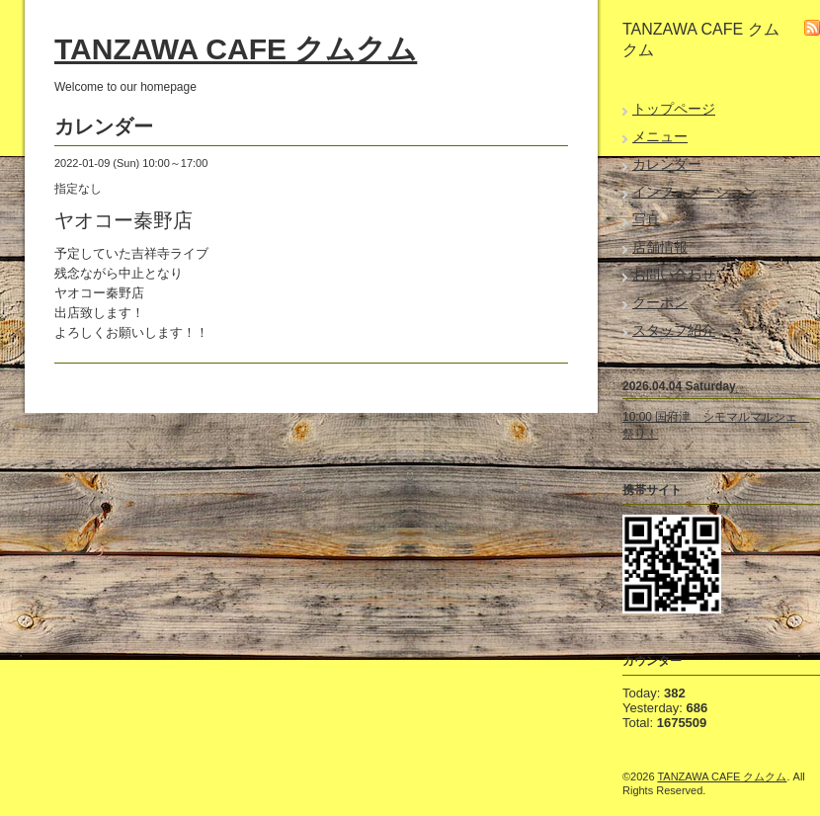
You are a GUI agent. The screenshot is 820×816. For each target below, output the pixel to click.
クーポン (660, 302)
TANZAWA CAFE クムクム (235, 49)
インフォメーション (694, 192)
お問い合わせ (673, 275)
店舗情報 (660, 247)
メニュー (660, 136)
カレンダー (666, 164)
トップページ (673, 109)
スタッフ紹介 (673, 330)
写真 (646, 219)
